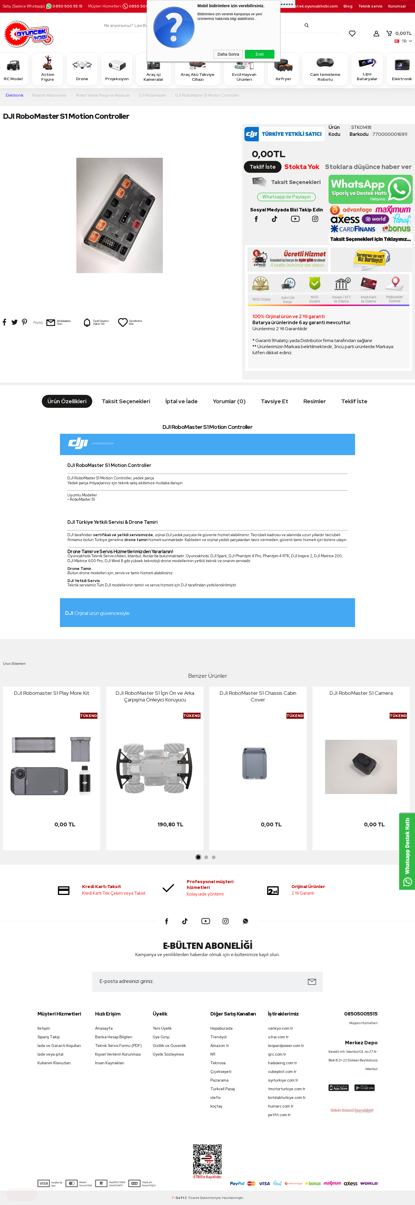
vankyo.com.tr (280, 1028)
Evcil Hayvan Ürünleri (244, 68)
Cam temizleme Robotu (325, 68)
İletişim (43, 1028)
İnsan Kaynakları (109, 1063)
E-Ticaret (192, 1197)
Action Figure (47, 68)
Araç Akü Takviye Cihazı (197, 68)
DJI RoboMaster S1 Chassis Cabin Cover (258, 696)
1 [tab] (198, 857)
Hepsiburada (221, 1028)
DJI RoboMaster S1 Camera (361, 693)
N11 (212, 1054)
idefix (215, 1097)
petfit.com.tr (279, 1114)
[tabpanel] (51, 770)
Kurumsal (396, 6)
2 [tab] (206, 857)
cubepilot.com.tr (282, 1071)
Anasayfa (104, 1028)
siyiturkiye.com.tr (283, 1080)
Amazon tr (219, 1045)
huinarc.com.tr (281, 1106)
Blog (348, 6)
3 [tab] (213, 857)
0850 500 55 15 (64, 6)
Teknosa (218, 1063)
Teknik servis (370, 6)
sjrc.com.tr (277, 1054)
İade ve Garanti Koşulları (59, 1045)
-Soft (178, 1197)
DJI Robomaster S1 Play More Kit (51, 693)
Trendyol (218, 1037)
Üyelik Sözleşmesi (168, 1054)
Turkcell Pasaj (222, 1088)
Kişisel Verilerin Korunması (118, 1054)
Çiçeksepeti (220, 1071)
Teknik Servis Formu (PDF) (118, 1045)
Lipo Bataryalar (367, 68)
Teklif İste (263, 166)
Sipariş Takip (48, 1037)
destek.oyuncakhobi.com (314, 6)
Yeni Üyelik (162, 1028)
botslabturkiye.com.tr (287, 1097)
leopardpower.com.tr (286, 1045)
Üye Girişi (161, 1037)
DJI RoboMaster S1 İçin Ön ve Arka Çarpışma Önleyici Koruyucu (155, 696)
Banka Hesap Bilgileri (113, 1037)
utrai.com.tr (278, 1037)
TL (399, 33)
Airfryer (283, 68)
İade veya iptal (50, 1054)
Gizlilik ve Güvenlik (169, 1045)
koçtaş (216, 1106)
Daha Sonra (228, 54)
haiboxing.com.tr (282, 1063)
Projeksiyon (117, 68)
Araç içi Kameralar (153, 68)
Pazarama (219, 1080)
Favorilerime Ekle (130, 322)
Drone (82, 68)
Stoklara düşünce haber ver (368, 167)
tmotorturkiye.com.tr (286, 1088)
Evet (260, 54)
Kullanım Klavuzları (54, 1063)
